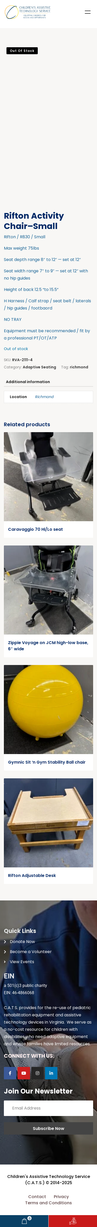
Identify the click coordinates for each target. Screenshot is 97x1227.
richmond (79, 367)
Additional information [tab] (28, 381)
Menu (87, 12)
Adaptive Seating (39, 367)
